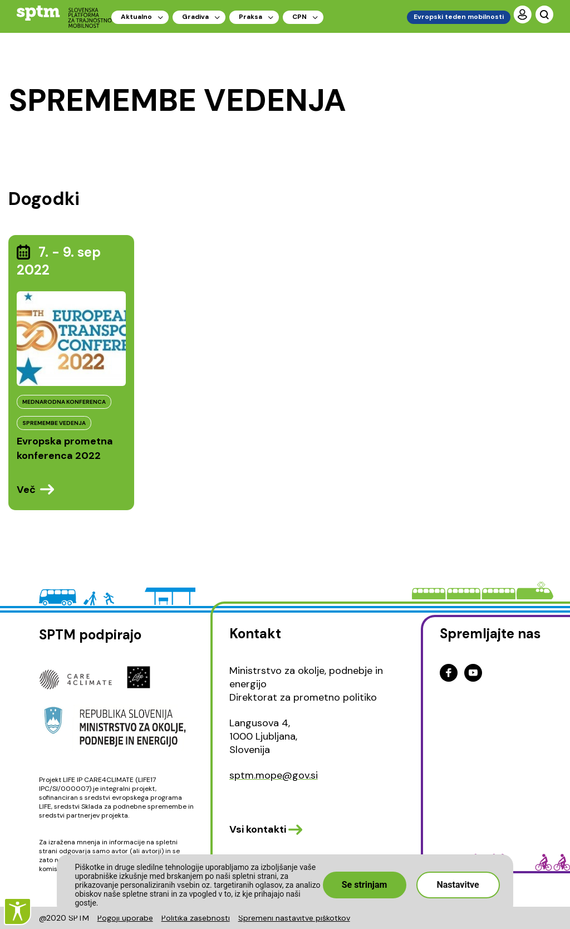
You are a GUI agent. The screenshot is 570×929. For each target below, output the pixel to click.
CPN (299, 16)
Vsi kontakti (257, 829)
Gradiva (195, 16)
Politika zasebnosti (195, 918)
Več (26, 489)
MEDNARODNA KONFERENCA (64, 401)
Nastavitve (457, 884)
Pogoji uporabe (125, 918)
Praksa (250, 16)
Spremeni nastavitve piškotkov (294, 918)
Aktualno (136, 16)
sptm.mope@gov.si (273, 775)
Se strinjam (364, 884)
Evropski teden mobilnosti (459, 16)
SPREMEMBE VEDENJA (54, 423)
